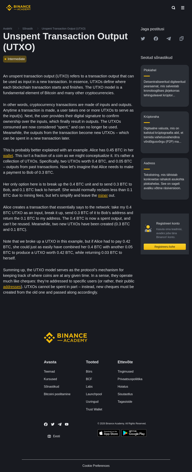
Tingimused (125, 371)
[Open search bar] (172, 7)
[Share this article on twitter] (143, 38)
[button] (182, 7)
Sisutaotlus (125, 394)
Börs (89, 371)
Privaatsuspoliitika (130, 379)
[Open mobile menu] (182, 7)
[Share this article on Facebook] (156, 38)
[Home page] (18, 8)
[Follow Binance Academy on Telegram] (60, 424)
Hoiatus (123, 386)
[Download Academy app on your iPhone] (109, 433)
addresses (12, 287)
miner (103, 195)
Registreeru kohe (165, 246)
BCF (89, 379)
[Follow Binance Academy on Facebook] (46, 424)
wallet (8, 155)
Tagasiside (125, 401)
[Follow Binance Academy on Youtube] (67, 424)
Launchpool (94, 394)
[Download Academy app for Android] (133, 433)
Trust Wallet (94, 409)
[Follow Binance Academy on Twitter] (53, 424)
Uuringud (92, 401)
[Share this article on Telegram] (168, 38)
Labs (89, 386)
